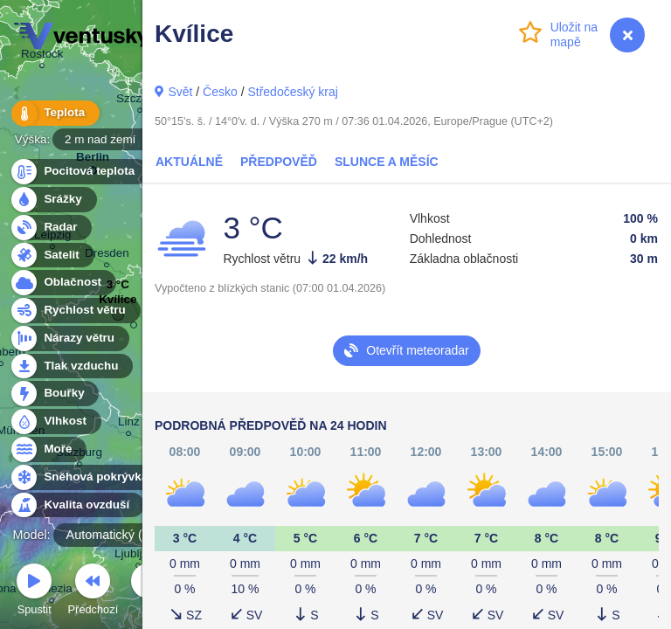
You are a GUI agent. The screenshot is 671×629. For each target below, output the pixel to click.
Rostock (42, 56)
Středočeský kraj (292, 92)
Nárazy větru (69, 338)
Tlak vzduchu (71, 366)
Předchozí (93, 592)
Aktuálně (189, 162)
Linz (129, 424)
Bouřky (54, 393)
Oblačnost (62, 282)
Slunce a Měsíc (387, 162)
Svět (180, 92)
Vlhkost (55, 421)
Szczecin (139, 101)
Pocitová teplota (79, 171)
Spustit (34, 592)
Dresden (107, 255)
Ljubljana (138, 556)
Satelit (52, 255)
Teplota (54, 113)
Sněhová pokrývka (86, 477)
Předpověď (278, 162)
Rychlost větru (75, 310)
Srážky (53, 199)
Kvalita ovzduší (76, 505)
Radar (51, 227)
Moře (48, 449)
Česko (220, 92)
